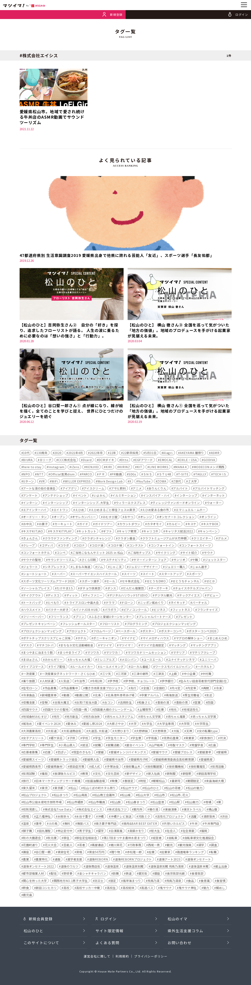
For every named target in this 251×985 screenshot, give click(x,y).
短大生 (155, 831)
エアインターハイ (35, 510)
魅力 (206, 888)
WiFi (54, 481)
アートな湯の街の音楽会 (39, 488)
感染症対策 (76, 766)
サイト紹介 (189, 553)
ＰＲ (102, 474)
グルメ (222, 538)
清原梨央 (209, 816)
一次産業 (29, 674)
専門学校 (29, 745)
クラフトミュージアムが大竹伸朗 (164, 538)
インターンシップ (56, 503)
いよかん (100, 496)
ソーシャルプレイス (36, 588)
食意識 (205, 881)
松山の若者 (173, 788)
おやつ (128, 517)
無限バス (83, 824)
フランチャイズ (207, 610)
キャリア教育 (128, 531)
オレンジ (146, 517)
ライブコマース (33, 667)
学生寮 (136, 738)
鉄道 (129, 874)
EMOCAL (166, 460)
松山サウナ (130, 788)
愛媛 (101, 752)
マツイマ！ (126, 645)
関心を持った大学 (35, 881)
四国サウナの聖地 (57, 709)
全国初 (160, 688)
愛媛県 (222, 752)
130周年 (42, 453)
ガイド (83, 524)
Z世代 (177, 481)
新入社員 (154, 774)
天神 (189, 731)
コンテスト (136, 546)
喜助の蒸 (182, 702)
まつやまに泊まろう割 (38, 652)
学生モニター (116, 738)
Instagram (56, 467)
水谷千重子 (83, 816)
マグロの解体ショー (189, 638)
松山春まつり (136, 802)
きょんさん (30, 538)
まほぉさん (30, 660)
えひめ (79, 510)
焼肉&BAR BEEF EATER (140, 824)
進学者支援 (74, 859)
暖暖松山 (159, 781)
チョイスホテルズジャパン (193, 588)
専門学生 (48, 745)
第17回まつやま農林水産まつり (125, 838)
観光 (170, 845)
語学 (201, 845)
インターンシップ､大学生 (92, 503)
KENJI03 (92, 467)
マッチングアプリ (204, 645)
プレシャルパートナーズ (155, 617)
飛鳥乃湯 (154, 881)
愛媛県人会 (91, 759)
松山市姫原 (75, 802)
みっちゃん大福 (79, 660)
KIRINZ (124, 467)
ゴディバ (47, 546)
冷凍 (219, 688)
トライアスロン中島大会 (82, 603)
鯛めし (220, 888)
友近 (209, 695)
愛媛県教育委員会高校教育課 (174, 759)
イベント (81, 496)
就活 (85, 745)
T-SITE (183, 474)
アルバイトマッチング (210, 488)
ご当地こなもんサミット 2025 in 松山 (97, 553)
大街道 (52, 731)
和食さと (144, 702)
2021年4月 (75, 453)
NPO (26, 474)
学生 (98, 738)
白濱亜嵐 (117, 831)
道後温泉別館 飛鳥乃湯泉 (167, 866)
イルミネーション (124, 496)
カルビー (175, 524)
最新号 (176, 781)
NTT (40, 474)
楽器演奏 (171, 809)
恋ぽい (62, 752)
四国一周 (81, 709)
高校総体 (128, 888)
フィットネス (181, 610)
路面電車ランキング (190, 852)
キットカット (87, 531)
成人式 (95, 766)
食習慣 (220, 881)
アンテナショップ (56, 496)
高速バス (147, 888)
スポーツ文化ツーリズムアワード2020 (49, 581)
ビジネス (160, 610)
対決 (223, 738)
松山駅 (175, 802)
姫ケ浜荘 (57, 738)
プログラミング (137, 624)
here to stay (32, 467)
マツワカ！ (113, 652)
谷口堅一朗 (43, 852)
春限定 (128, 781)
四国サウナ (30, 709)
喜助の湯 (163, 702)
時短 (143, 781)
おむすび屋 (110, 517)
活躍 (193, 816)
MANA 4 (181, 467)
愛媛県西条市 (32, 766)
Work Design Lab (110, 481)
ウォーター (214, 503)
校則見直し (30, 809)
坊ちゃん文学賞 (150, 717)
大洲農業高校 (32, 731)
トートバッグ (32, 603)
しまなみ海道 (81, 567)
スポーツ (195, 574)
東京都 (59, 788)
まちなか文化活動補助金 (76, 645)
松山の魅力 (195, 788)
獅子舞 (27, 831)
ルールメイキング (112, 667)
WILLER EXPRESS (78, 481)
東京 (45, 788)
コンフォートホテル (36, 553)
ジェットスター (215, 560)
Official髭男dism (62, 474)
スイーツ (130, 574)
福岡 (204, 831)
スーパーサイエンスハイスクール (94, 574)
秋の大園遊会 (32, 838)
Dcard (87, 460)
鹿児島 (27, 895)
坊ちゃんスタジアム (120, 717)
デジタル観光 (163, 595)
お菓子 (43, 524)
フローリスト (111, 624)
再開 (206, 688)
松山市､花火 (180, 795)
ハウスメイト (32, 610)
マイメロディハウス (156, 638)
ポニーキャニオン (105, 638)
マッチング (178, 645)
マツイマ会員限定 (152, 645)
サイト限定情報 (110, 937)
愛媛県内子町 (139, 759)
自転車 (173, 838)
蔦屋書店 (98, 845)
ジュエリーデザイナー (143, 567)
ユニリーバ (209, 660)
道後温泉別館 (135, 866)
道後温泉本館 (199, 866)
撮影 (45, 774)
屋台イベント (135, 745)
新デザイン (133, 774)
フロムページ (102, 631)
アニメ (137, 488)
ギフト (107, 531)
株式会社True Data (58, 809)
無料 (67, 824)
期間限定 (193, 781)
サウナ (208, 553)
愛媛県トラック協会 (64, 759)
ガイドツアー (103, 524)
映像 (115, 781)
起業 (151, 852)
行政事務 (135, 845)
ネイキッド (178, 603)
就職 (98, 745)
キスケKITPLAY (60, 531)
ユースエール (152, 660)
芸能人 (67, 845)
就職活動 (114, 745)
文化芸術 (114, 774)
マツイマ (106, 645)
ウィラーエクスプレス (130, 503)
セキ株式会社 (131, 581)
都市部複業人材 (33, 874)
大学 (134, 724)
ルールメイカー (82, 667)
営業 (198, 702)
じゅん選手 (199, 567)
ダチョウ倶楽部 (90, 588)
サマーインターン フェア (150, 560)
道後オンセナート (199, 859)
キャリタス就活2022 (179, 531)
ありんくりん (157, 488)
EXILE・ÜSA (188, 460)
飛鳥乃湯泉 (173, 881)
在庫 (161, 709)
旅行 (26, 781)
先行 (133, 688)
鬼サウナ (166, 888)
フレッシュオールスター (78, 624)
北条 (98, 695)
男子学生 (85, 831)
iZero (75, 467)
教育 (85, 774)
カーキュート (63, 524)
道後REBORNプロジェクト (133, 859)
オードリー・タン (35, 517)
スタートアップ (171, 574)
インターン (30, 503)
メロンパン (129, 660)
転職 (213, 852)
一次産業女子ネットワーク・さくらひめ (68, 674)
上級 (174, 674)
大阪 (176, 731)
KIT (139, 467)
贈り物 (115, 852)
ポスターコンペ (171, 631)
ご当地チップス (140, 553)
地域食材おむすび (35, 717)
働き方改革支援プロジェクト (104, 688)
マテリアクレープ (203, 652)
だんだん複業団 (133, 588)
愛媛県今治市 (115, 759)
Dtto (124, 460)
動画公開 (82, 695)
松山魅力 (193, 802)
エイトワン (61, 510)
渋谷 (225, 816)
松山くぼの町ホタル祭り (99, 788)
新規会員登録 (38, 925)
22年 (113, 453)
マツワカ (93, 652)
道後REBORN (98, 859)
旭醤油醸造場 (96, 781)
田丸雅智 (45, 831)
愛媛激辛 (205, 752)
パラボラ (111, 610)
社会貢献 (188, 831)
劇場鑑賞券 (49, 695)
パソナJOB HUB (86, 610)
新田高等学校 (207, 774)
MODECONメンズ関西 (209, 467)
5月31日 (150, 453)
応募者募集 (30, 752)
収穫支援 (29, 702)
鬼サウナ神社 (187, 888)
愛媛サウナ (160, 752)
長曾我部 (198, 874)
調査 (214, 845)
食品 (191, 881)
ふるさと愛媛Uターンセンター (111, 617)
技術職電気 (198, 766)
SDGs (132, 474)
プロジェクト (77, 631)
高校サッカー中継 (88, 888)
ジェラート (30, 567)
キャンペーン (208, 531)
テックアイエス (189, 595)
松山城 (126, 795)
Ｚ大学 (192, 481)
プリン (79, 617)
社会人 (171, 831)
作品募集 (51, 688)
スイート (148, 574)
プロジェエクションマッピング (175, 624)
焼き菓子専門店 (106, 824)
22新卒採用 (130, 453)
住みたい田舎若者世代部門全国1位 (203, 681)
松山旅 (116, 802)
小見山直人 (67, 745)
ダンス (111, 588)
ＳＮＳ (147, 474)
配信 (54, 874)
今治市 (80, 681)
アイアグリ (69, 488)
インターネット (214, 496)
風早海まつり (132, 881)
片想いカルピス (174, 824)
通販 (57, 859)
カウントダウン (129, 524)
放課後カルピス (65, 774)
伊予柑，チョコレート (140, 681)
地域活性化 (191, 709)
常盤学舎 (197, 745)
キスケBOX (210, 524)
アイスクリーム (94, 488)
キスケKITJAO (33, 531)
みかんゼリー (54, 660)
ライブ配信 (57, 667)
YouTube (144, 481)
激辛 (39, 824)
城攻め (27, 724)
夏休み (71, 724)
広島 (213, 745)
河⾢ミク (144, 816)
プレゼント (185, 617)
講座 (26, 852)
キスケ (191, 524)
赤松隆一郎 (134, 852)
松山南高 (81, 795)
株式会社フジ (118, 809)
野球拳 (67, 874)
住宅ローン (30, 688)
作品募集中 (70, 688)
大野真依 (161, 731)
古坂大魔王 (62, 702)
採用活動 (218, 766)
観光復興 (185, 845)
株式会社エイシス (90, 809)
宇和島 (152, 738)
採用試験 (29, 774)
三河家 (122, 674)
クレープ (29, 546)
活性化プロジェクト (170, 816)
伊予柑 (113, 681)
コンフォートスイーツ (196, 546)
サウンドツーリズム (61, 560)
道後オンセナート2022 (38, 866)
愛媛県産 (207, 759)
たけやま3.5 (65, 588)
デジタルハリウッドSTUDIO (128, 595)
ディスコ (53, 595)
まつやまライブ (70, 652)
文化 (98, 774)
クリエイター (202, 538)
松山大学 (143, 795)
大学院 (185, 724)
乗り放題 (29, 681)
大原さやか (116, 724)
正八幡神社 (43, 816)
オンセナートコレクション (177, 517)
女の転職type (208, 731)
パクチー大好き (58, 610)
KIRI (109, 467)
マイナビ (130, 638)
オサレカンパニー (84, 517)
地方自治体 (92, 717)
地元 (174, 709)
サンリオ (179, 560)
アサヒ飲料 (118, 488)
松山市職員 (97, 802)
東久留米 (29, 788)
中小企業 (190, 674)
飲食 (26, 888)
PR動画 (116, 474)
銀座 (157, 874)
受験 (45, 702)
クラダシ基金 (126, 538)
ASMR (215, 453)
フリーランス (59, 617)
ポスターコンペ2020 (202, 631)
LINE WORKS (158, 467)
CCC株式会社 (67, 460)
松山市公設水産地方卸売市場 (42, 802)
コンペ (61, 553)
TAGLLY (200, 474)
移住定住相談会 (86, 838)
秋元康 (52, 838)
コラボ (64, 546)
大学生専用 (166, 724)
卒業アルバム (150, 695)
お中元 (27, 524)
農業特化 (42, 859)
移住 (66, 838)
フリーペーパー (33, 617)
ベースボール (126, 631)
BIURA (28, 460)
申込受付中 (65, 831)
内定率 (191, 688)
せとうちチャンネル (185, 581)
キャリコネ (150, 531)
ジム (100, 567)
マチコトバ (46, 645)
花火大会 (51, 845)
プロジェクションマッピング (42, 631)
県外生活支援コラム (185, 937)
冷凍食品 (29, 695)
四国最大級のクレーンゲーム (113, 709)
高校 (66, 888)
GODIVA (209, 460)
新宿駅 (187, 774)
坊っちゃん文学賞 (204, 717)
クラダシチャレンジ (97, 538)
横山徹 (212, 809)
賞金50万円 (96, 852)
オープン (59, 517)
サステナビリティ (115, 560)
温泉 (26, 824)
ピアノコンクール (135, 610)
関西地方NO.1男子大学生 (71, 881)
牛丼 (194, 824)
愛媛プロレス (183, 752)
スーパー (60, 574)
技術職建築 (154, 766)
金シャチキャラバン (92, 874)
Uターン (28, 481)
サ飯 (195, 560)
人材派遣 (48, 681)
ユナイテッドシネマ (181, 660)
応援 (48, 752)
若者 (82, 845)
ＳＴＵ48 (165, 474)
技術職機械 (176, 766)
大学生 (147, 724)
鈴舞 (116, 874)
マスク (27, 645)
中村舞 (206, 674)
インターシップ (186, 496)
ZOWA (161, 481)
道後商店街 (92, 866)
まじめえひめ (218, 638)
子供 (72, 738)
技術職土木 (133, 766)
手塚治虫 (113, 766)
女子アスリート (33, 738)
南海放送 (172, 695)
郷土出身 (221, 866)
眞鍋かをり (136, 831)
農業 (26, 859)
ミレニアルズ (106, 660)
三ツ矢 (106, 674)
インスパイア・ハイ (156, 496)
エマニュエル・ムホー (190, 510)
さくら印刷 (88, 560)
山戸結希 (157, 745)
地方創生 (72, 717)
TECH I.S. (220, 474)
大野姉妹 (142, 731)
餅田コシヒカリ (46, 888)
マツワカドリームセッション (147, 652)
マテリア (179, 652)
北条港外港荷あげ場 (121, 695)
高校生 (111, 888)
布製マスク (177, 745)
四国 (210, 702)
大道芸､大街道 (97, 731)
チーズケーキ (159, 588)
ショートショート (35, 574)
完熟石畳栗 (171, 738)
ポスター (148, 631)
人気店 (64, 681)
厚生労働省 (192, 695)
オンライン (208, 517)
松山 (73, 788)
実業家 (189, 738)
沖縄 (101, 816)
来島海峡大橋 (215, 781)
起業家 (165, 852)
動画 (66, 695)
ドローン (127, 603)
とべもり (53, 603)
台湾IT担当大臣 (86, 702)
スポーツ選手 (90, 581)
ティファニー (93, 595)
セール (110, 581)
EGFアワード (144, 460)
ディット (72, 595)
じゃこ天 (116, 567)
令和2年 (97, 681)
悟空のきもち (82, 752)
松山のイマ (178, 925)
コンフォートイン (162, 546)
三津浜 (159, 674)
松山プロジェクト (35, 795)
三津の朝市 (140, 674)
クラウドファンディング (61, 538)
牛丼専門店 (211, 824)
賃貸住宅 (63, 852)
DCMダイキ (106, 460)
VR (43, 481)
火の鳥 (53, 824)
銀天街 (143, 874)
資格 (79, 852)
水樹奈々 (63, 816)
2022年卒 (96, 453)
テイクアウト (32, 595)
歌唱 (26, 816)
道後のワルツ (70, 866)
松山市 (160, 795)
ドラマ (110, 603)
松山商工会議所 (104, 795)
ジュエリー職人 (175, 567)
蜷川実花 (117, 845)
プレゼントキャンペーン (39, 624)
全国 (146, 688)
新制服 (171, 774)
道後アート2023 (169, 859)
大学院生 (202, 724)
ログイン (106, 925)
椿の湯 (153, 809)
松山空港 (158, 802)
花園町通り (30, 845)
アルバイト (180, 488)
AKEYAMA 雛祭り (192, 453)
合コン (108, 702)
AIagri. (168, 453)
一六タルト (204, 667)
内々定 (176, 688)
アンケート (30, 496)
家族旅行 (207, 738)
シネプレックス (55, 567)
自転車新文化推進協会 (199, 838)
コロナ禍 (116, 546)
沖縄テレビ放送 (121, 816)
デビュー (212, 595)
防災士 (99, 881)
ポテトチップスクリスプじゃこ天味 (47, 638)
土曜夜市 (145, 709)
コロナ (80, 546)
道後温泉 (113, 866)
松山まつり (61, 795)
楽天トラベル (193, 809)
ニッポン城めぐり (152, 603)
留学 (101, 831)
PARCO (87, 474)
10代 (26, 453)
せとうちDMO (156, 581)
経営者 (157, 838)
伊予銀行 (168, 681)
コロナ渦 (97, 546)
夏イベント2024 (50, 724)
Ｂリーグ (45, 460)
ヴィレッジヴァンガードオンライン (176, 503)
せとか (210, 581)
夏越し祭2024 (92, 724)
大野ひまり (121, 731)
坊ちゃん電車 (177, 717)
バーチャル (199, 603)
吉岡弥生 (126, 702)
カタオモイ (154, 524)
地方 (57, 717)
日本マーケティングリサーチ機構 (58, 781)
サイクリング (166, 553)
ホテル (82, 638)
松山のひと (151, 788)
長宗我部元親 (176, 874)
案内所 (137, 809)
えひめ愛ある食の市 (155, 510)
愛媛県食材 (55, 766)
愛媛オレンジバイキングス (128, 752)
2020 (57, 453)
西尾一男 (154, 845)
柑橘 (208, 802)
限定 (113, 881)
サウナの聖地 (32, 560)
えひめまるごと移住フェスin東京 (113, 510)
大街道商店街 (72, 731)
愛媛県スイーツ (33, 759)
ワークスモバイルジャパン (173, 667)
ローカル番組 (139, 667)
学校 (85, 738)
